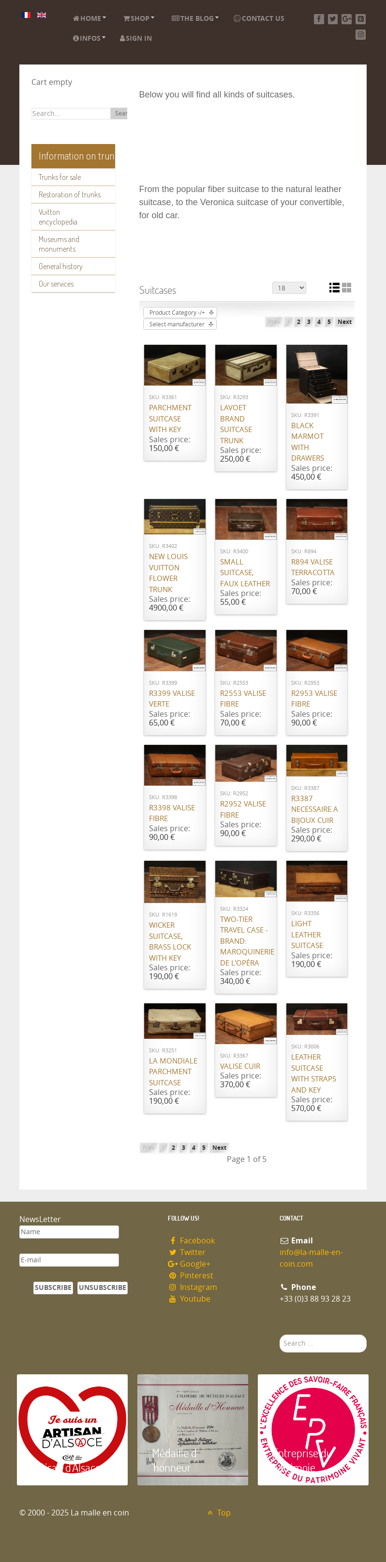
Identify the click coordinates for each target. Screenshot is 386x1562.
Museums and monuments (59, 244)
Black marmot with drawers (307, 442)
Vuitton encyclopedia (58, 216)
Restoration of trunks (70, 194)
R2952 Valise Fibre (243, 810)
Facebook (191, 1240)
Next (345, 322)
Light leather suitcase (307, 934)
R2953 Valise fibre (314, 699)
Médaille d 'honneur (174, 1460)
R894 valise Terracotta (313, 568)
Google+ (189, 1264)
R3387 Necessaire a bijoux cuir (314, 809)
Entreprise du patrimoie (302, 1460)
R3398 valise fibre (172, 813)
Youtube (189, 1299)
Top (218, 1512)
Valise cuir (240, 1066)
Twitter (187, 1252)
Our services (56, 284)
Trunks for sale (60, 177)
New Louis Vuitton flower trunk (168, 573)
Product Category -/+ (177, 312)
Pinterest (190, 1275)
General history (61, 266)
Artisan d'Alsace (66, 1467)
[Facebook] (319, 19)
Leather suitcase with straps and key (313, 1074)
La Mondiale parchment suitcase (173, 1072)
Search (124, 113)
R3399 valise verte (172, 699)
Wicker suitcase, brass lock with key (170, 942)
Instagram (192, 1287)
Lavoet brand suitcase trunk (236, 424)
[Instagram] (361, 35)
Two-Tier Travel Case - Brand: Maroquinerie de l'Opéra (246, 941)
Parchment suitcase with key (170, 418)
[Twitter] (333, 19)
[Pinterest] (361, 19)
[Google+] (346, 19)
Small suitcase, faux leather (245, 573)
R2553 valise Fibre (243, 699)
